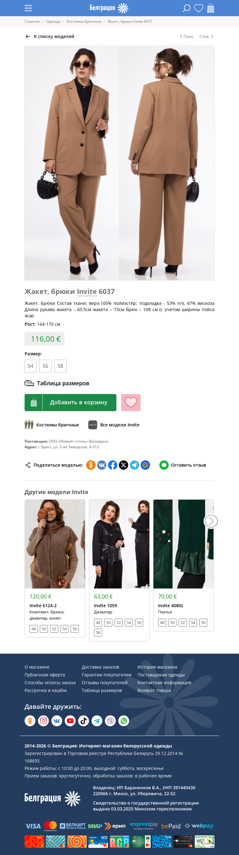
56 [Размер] (45, 366)
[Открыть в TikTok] (83, 720)
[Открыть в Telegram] (96, 720)
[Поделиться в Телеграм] (134, 465)
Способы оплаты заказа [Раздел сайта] (50, 682)
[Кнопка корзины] (70, 402)
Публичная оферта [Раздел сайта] (45, 675)
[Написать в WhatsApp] (123, 720)
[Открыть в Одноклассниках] (30, 720)
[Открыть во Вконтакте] (56, 720)
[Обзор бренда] (113, 425)
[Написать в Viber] (110, 720)
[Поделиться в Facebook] (112, 465)
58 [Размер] (60, 366)
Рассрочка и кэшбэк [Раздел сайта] (46, 690)
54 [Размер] (30, 366)
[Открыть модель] (55, 568)
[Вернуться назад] (49, 36)
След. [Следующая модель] (206, 36)
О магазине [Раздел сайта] (37, 667)
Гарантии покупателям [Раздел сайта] (106, 675)
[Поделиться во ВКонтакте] (101, 465)
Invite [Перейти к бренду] (87, 291)
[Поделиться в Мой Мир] (145, 465)
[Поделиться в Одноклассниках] (91, 465)
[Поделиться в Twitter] (123, 465)
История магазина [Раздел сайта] (157, 667)
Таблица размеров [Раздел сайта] (102, 690)
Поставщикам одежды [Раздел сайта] (161, 675)
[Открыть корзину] (210, 8)
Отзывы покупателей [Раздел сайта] (105, 682)
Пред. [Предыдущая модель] (186, 36)
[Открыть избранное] (198, 8)
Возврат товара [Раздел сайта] (154, 690)
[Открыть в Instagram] (43, 720)
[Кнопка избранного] (131, 402)
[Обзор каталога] (52, 425)
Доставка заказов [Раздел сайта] (100, 667)
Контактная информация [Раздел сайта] (164, 682)
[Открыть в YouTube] (70, 720)
